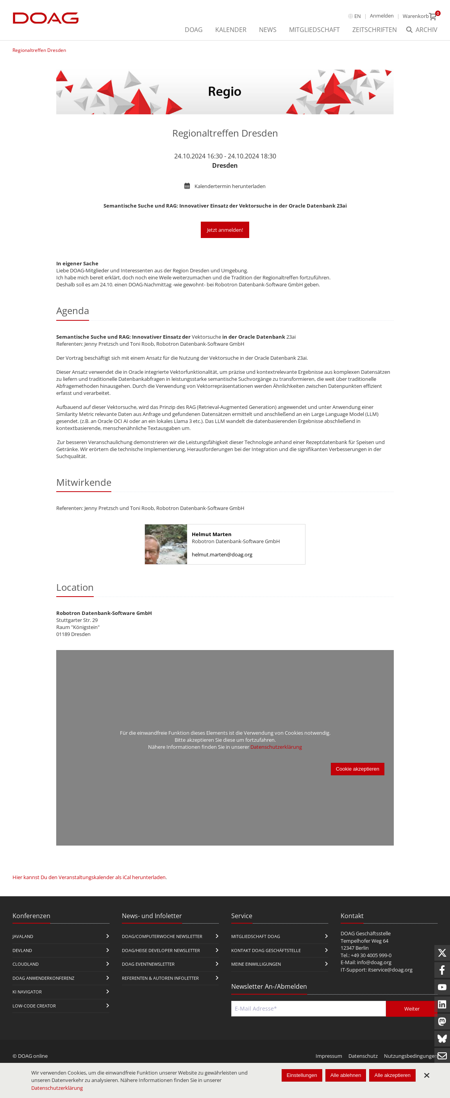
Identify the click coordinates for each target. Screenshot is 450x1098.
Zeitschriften (374, 29)
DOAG (194, 29)
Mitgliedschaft (314, 29)
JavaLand (22, 936)
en (357, 16)
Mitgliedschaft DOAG (255, 936)
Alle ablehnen (345, 1075)
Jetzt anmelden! (225, 229)
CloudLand (25, 964)
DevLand (22, 950)
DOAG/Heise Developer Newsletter (161, 950)
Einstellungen (302, 1075)
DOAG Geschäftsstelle (366, 933)
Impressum (329, 1055)
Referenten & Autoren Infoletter (160, 978)
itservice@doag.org (390, 969)
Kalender (230, 29)
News (268, 29)
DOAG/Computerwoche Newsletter (162, 936)
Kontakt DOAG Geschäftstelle (266, 950)
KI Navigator (27, 992)
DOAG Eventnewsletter (148, 964)
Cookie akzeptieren (357, 769)
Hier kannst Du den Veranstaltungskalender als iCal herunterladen (89, 877)
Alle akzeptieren (392, 1075)
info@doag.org (374, 962)
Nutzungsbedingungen (411, 1055)
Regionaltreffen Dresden (39, 50)
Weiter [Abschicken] (412, 1008)
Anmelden (382, 15)
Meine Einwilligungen (256, 964)
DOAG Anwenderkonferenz (43, 978)
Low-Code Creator (34, 1006)
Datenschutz (363, 1055)
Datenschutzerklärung (276, 746)
